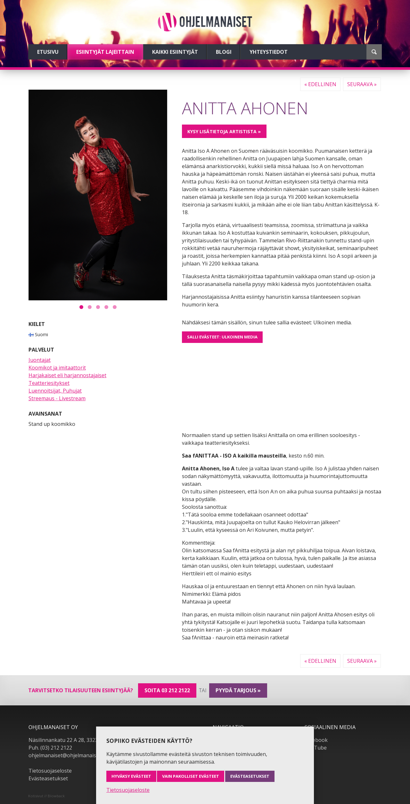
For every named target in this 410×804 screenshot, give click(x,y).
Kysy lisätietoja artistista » (224, 131)
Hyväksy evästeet (131, 776)
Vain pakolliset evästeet (190, 776)
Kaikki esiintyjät (175, 51)
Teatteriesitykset (49, 382)
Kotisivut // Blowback (46, 795)
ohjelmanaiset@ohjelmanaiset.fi (67, 755)
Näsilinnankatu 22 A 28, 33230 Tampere (76, 739)
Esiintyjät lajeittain (105, 51)
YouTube (316, 747)
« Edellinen (320, 84)
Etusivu (48, 51)
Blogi (224, 51)
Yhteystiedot (269, 51)
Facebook (316, 739)
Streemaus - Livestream (57, 398)
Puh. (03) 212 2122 (50, 747)
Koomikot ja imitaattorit (57, 367)
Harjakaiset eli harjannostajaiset (67, 375)
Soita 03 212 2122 (167, 690)
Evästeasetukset (48, 778)
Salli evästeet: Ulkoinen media (222, 337)
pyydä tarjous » (238, 690)
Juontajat (40, 359)
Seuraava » (362, 84)
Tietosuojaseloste (50, 770)
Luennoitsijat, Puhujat (55, 390)
